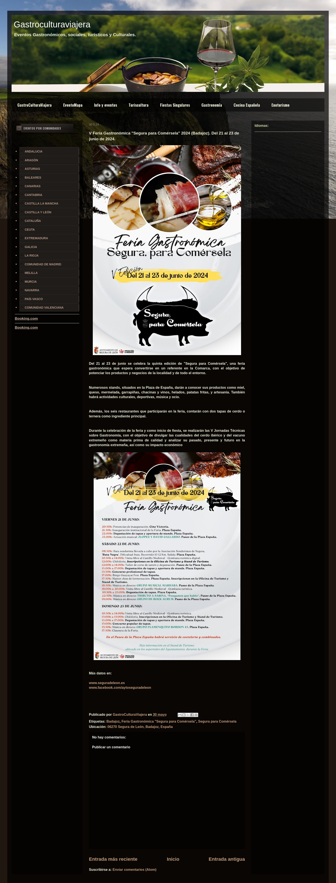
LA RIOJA (32, 255)
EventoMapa (72, 105)
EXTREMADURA (36, 238)
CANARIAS (32, 186)
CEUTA (30, 229)
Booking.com (26, 319)
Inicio (173, 859)
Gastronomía (211, 105)
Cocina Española (247, 105)
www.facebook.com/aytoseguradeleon (120, 687)
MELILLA (31, 273)
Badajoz (113, 721)
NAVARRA (32, 290)
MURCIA (31, 281)
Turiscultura (138, 105)
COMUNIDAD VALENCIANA (44, 307)
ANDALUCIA (33, 151)
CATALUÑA (33, 221)
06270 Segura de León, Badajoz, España (140, 727)
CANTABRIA (33, 195)
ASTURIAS (32, 168)
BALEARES (33, 177)
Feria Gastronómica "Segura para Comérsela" (159, 721)
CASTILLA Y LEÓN (38, 212)
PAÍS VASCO (34, 299)
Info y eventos (105, 105)
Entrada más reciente (113, 859)
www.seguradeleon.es (107, 683)
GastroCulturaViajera (34, 105)
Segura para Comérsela (217, 721)
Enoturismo (281, 105)
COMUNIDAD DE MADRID (43, 264)
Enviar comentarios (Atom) (134, 869)
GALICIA (31, 247)
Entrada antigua (227, 859)
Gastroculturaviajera (52, 24)
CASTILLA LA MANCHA (41, 203)
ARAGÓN (31, 160)
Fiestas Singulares (175, 105)
